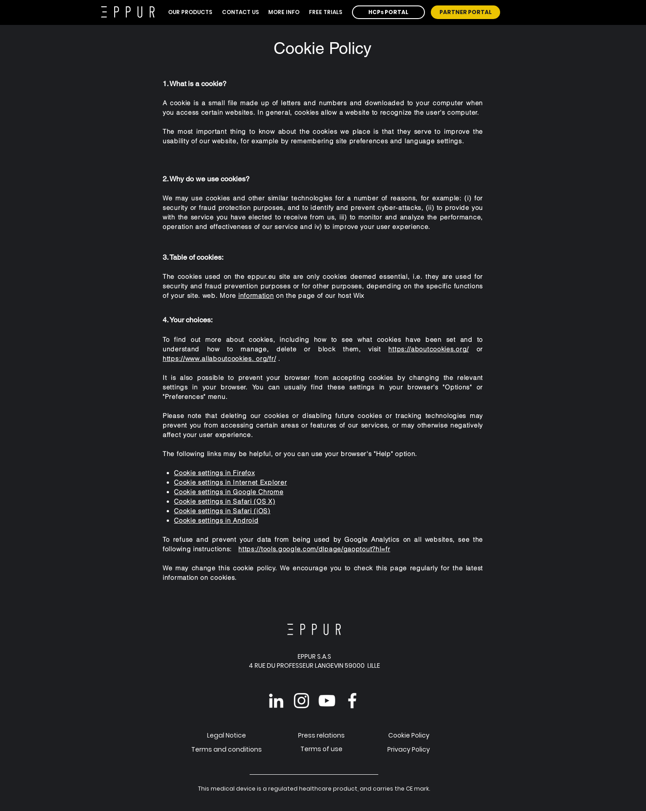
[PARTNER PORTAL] (465, 12)
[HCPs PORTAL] (388, 12)
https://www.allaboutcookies (207, 359)
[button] (190, 12)
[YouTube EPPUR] (327, 700)
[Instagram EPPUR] (301, 700)
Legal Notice (226, 735)
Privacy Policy (408, 749)
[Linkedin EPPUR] (276, 700)
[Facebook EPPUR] (352, 700)
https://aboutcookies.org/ (428, 349)
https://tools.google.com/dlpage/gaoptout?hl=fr (314, 549)
